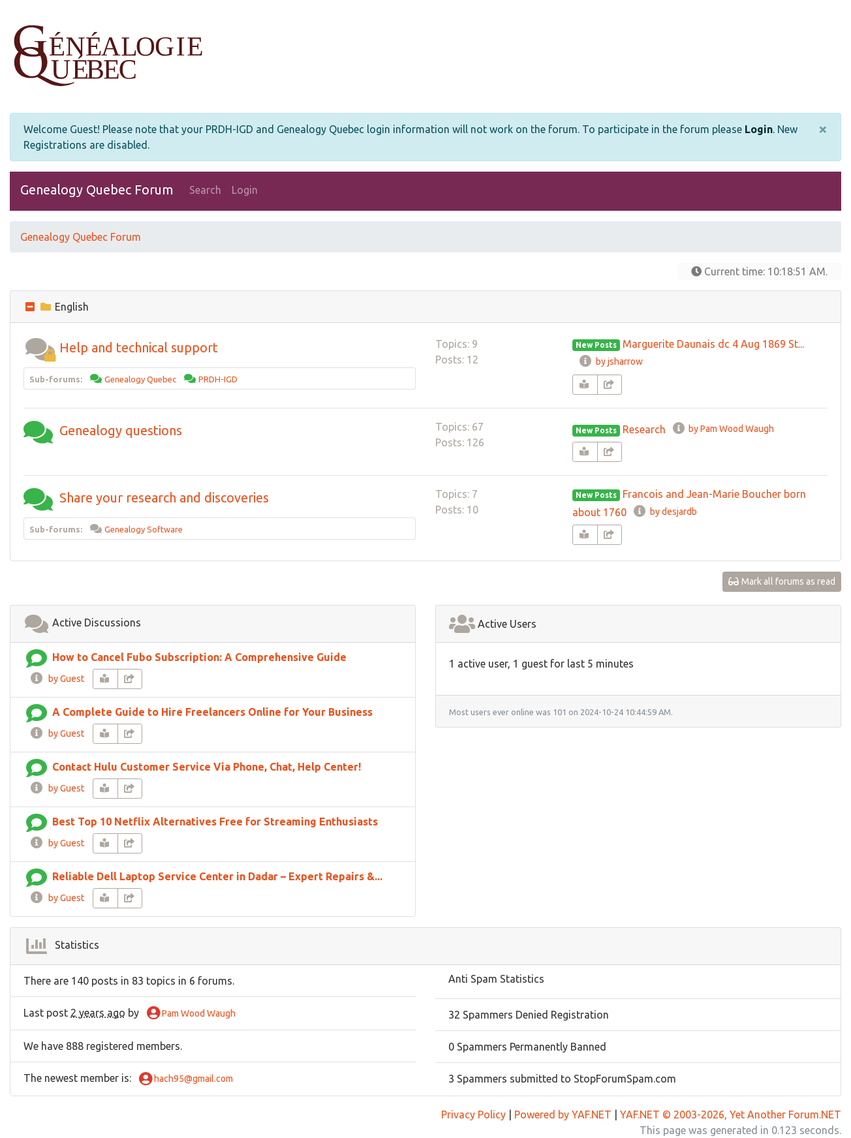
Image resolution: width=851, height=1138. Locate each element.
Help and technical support (138, 347)
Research (644, 429)
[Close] (823, 129)
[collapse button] (31, 307)
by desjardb (664, 511)
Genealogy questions (120, 430)
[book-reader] (585, 385)
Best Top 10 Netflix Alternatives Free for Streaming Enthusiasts (215, 821)
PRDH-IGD (218, 379)
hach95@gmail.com (186, 1079)
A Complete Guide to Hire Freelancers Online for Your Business (212, 712)
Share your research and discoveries (164, 497)
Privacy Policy (473, 1114)
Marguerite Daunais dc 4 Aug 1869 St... (713, 344)
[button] (39, 347)
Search (205, 190)
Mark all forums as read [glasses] (782, 581)
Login (759, 129)
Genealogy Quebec (140, 379)
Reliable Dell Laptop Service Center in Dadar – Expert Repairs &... (217, 876)
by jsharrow (610, 361)
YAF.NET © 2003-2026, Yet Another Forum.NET (730, 1114)
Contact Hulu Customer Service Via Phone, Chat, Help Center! (206, 767)
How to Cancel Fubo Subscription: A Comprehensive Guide (199, 657)
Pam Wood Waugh (191, 1014)
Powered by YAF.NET (562, 1114)
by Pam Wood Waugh (723, 428)
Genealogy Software (143, 529)
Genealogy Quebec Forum (97, 189)
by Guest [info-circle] (56, 678)
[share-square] (610, 385)
